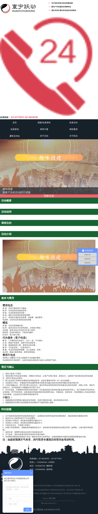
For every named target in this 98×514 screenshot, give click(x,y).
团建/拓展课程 (44, 122)
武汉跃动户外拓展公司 (74, 490)
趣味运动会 (15, 136)
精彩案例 (73, 129)
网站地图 (52, 498)
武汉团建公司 (45, 493)
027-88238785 (31, 117)
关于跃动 (73, 136)
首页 (15, 122)
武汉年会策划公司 (56, 493)
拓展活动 (73, 122)
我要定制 (49, 195)
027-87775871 (17, 117)
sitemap (45, 498)
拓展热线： (5, 117)
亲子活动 (44, 136)
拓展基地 (15, 129)
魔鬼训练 (77, 493)
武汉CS (84, 493)
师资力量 (44, 129)
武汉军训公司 (69, 493)
